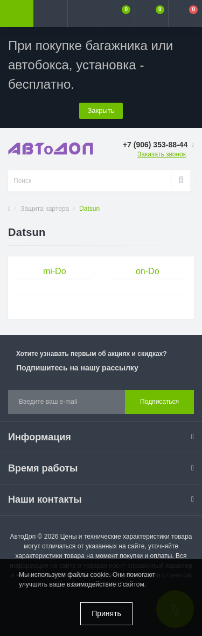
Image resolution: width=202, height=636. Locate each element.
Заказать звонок (161, 154)
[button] (84, 13)
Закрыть (100, 110)
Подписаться (159, 401)
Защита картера (44, 208)
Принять (106, 613)
